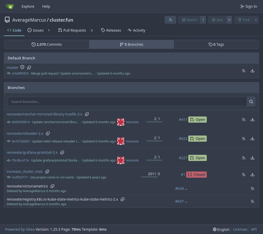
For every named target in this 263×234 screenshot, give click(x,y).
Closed (196, 174)
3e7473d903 (21, 141)
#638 (179, 188)
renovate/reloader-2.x (25, 133)
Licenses (240, 229)
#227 (183, 157)
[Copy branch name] (29, 67)
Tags (216, 44)
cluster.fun (61, 19)
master (12, 67)
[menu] (252, 71)
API (254, 229)
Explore (28, 6)
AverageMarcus (29, 19)
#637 (179, 201)
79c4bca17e (20, 160)
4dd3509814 (21, 122)
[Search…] (251, 101)
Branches (131, 44)
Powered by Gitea (20, 229)
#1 (183, 174)
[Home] (10, 6)
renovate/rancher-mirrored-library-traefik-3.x (44, 114)
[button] (244, 71)
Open (197, 119)
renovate (132, 122)
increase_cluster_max (25, 171)
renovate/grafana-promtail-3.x (32, 152)
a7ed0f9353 (20, 73)
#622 (183, 138)
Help (46, 6)
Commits (47, 44)
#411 (183, 119)
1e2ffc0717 (20, 177)
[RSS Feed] (170, 20)
